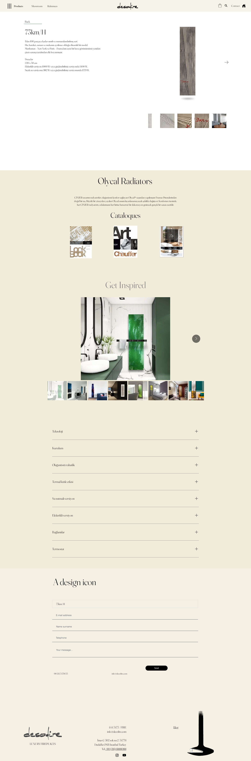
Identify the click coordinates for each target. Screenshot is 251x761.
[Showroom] (37, 6)
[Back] (33, 21)
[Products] (12, 6)
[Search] (226, 6)
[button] (220, 6)
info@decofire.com (119, 673)
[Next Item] (226, 62)
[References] (52, 6)
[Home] (243, 6)
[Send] (157, 668)
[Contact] (235, 5)
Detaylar (29, 59)
